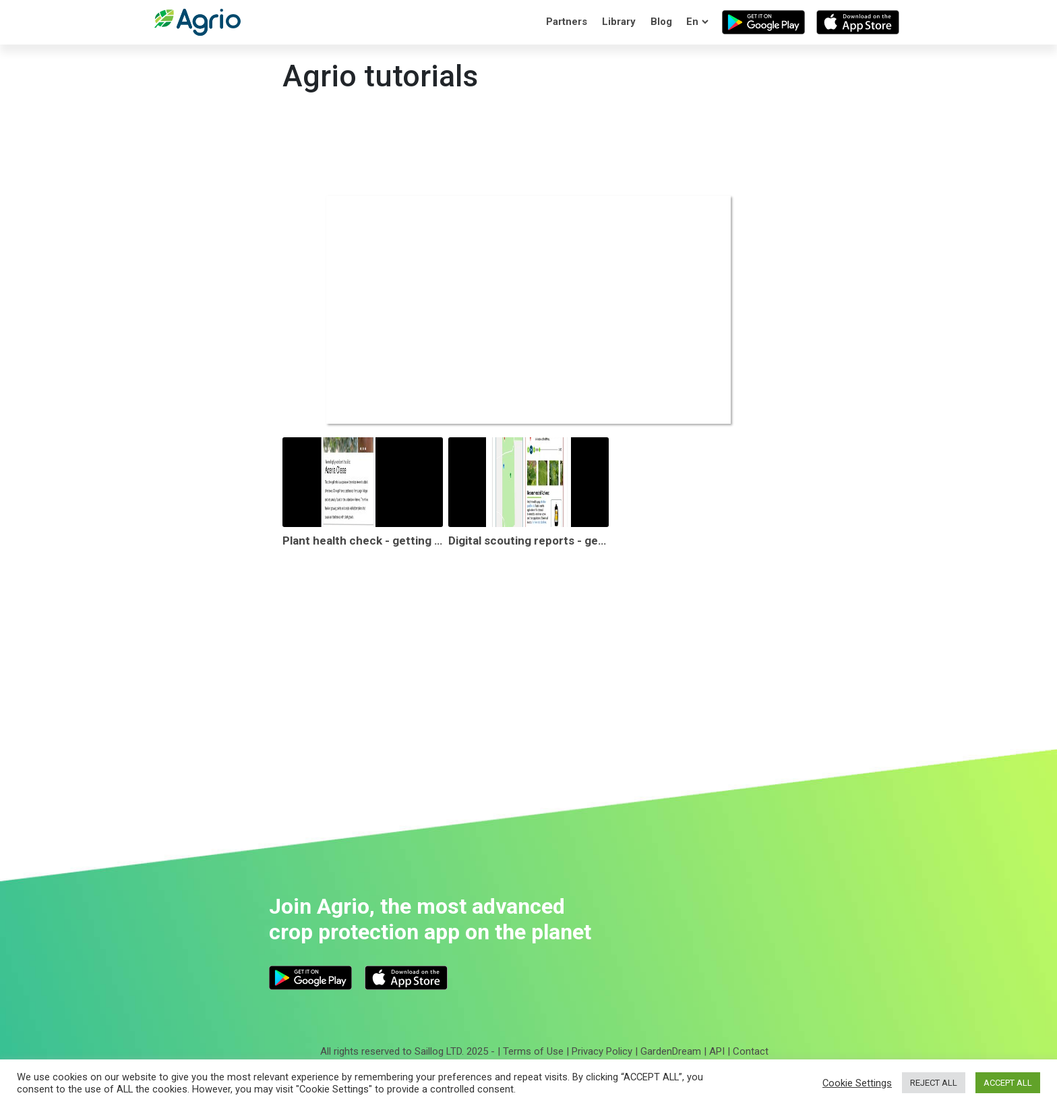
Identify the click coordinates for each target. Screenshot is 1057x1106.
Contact (750, 1051)
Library (619, 22)
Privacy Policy (602, 1051)
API (717, 1051)
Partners (566, 22)
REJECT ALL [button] (933, 1083)
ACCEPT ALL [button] (1008, 1083)
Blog (661, 22)
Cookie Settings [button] (857, 1083)
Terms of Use (533, 1051)
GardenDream (670, 1051)
